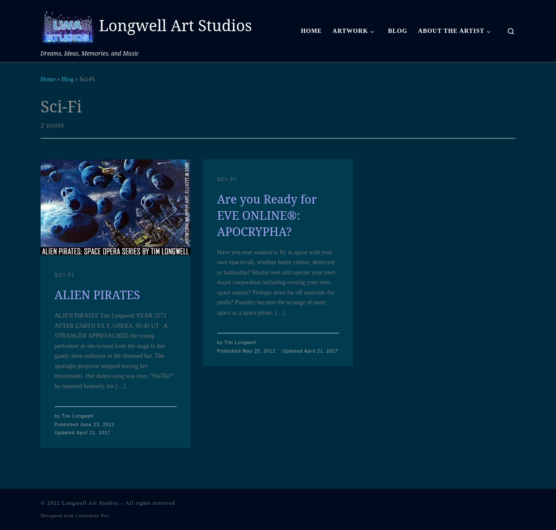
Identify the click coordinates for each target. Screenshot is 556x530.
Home (48, 79)
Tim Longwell (78, 415)
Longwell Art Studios (90, 503)
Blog (68, 79)
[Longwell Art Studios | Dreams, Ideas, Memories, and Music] (68, 24)
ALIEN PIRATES (97, 295)
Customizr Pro (92, 515)
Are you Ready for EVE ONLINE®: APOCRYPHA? (267, 215)
